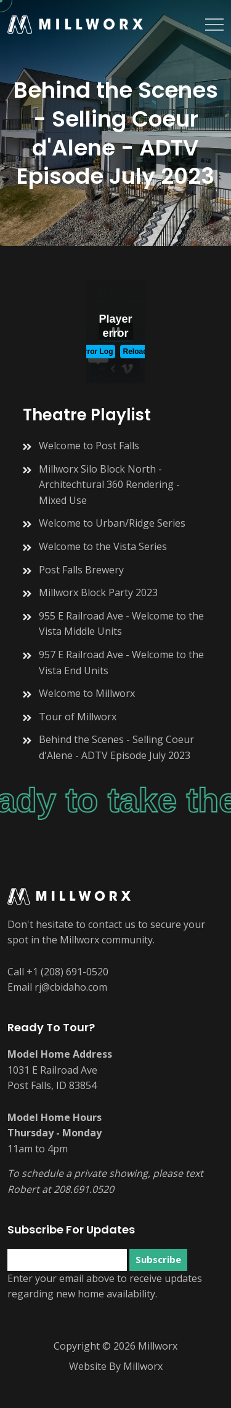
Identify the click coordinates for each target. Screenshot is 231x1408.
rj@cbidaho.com (70, 987)
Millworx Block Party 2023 (98, 592)
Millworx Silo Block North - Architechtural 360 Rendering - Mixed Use (109, 484)
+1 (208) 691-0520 (67, 971)
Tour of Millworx (77, 716)
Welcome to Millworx (87, 693)
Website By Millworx (116, 1366)
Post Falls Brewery (81, 569)
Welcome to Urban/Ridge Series (112, 523)
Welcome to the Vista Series (103, 546)
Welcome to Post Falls (89, 445)
